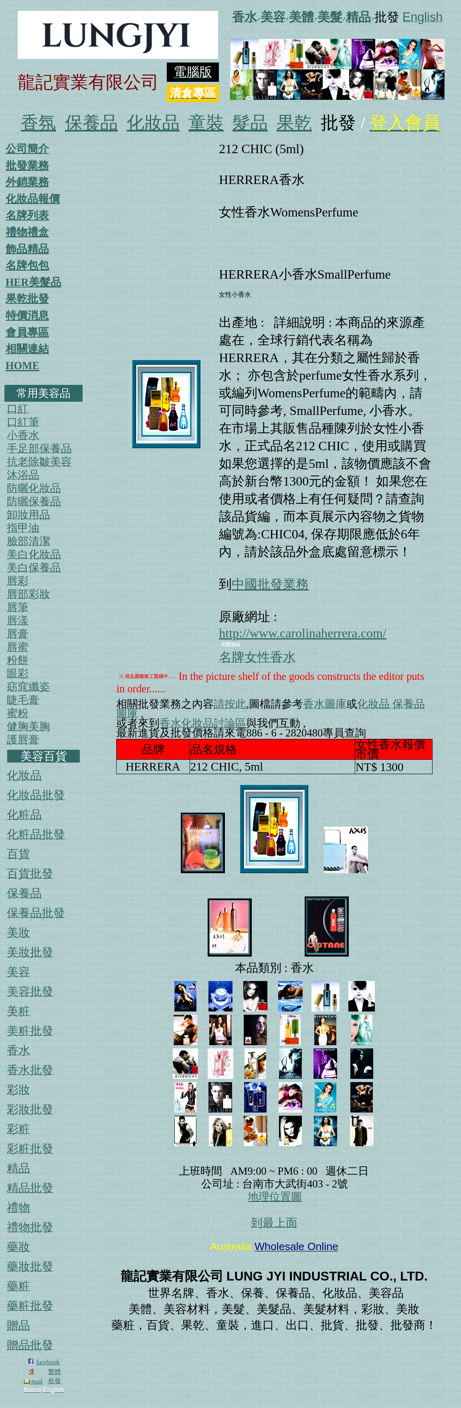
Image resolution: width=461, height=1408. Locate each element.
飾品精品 (27, 249)
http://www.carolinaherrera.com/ (302, 633)
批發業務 (27, 166)
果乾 (294, 123)
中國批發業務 (270, 584)
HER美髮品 (33, 282)
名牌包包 (27, 265)
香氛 (38, 123)
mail (33, 1381)
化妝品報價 (33, 199)
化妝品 (153, 123)
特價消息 (27, 316)
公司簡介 (27, 149)
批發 (54, 1381)
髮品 (250, 123)
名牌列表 (27, 215)
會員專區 (27, 332)
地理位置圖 (275, 1197)
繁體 (54, 1371)
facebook (48, 1362)
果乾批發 (27, 299)
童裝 (206, 123)
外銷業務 (27, 182)
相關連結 (27, 349)
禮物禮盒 (27, 232)
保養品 (91, 123)
